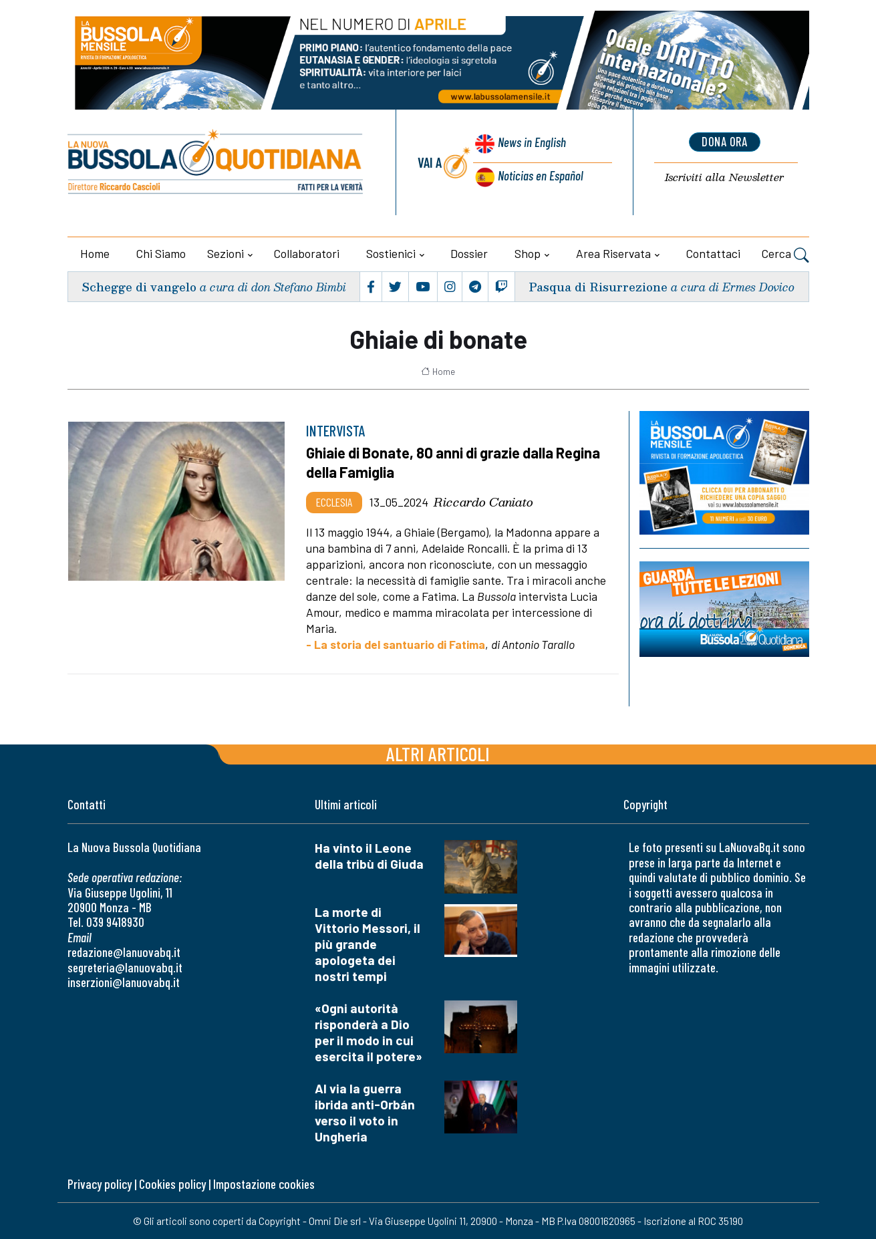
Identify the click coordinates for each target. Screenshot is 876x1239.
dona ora (724, 142)
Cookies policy (172, 1183)
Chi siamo (161, 253)
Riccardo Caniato (483, 501)
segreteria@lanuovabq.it (124, 966)
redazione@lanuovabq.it (123, 951)
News (530, 145)
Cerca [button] (785, 255)
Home (95, 253)
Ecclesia (334, 501)
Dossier (469, 253)
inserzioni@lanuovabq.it (123, 981)
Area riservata (613, 253)
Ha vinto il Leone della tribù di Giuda (369, 855)
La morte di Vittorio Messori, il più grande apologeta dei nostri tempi (367, 943)
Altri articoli (438, 753)
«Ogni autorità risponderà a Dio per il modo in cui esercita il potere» (368, 1031)
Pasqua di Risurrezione (597, 286)
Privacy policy (99, 1183)
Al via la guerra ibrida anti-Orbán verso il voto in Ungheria (365, 1111)
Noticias (540, 176)
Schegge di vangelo (140, 286)
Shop (528, 253)
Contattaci (713, 253)
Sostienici (391, 253)
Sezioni (225, 253)
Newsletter (725, 178)
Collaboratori (306, 253)
